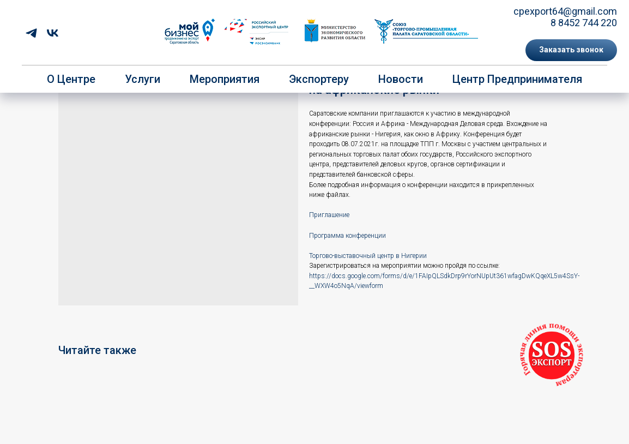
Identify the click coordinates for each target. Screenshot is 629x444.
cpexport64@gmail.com (565, 11)
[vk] (52, 33)
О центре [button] (71, 79)
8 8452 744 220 (584, 22)
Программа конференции (347, 235)
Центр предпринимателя (517, 79)
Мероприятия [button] (224, 79)
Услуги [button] (142, 79)
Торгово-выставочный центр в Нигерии (368, 256)
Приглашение (329, 215)
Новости (400, 79)
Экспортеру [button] (319, 79)
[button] (571, 50)
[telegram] (31, 33)
